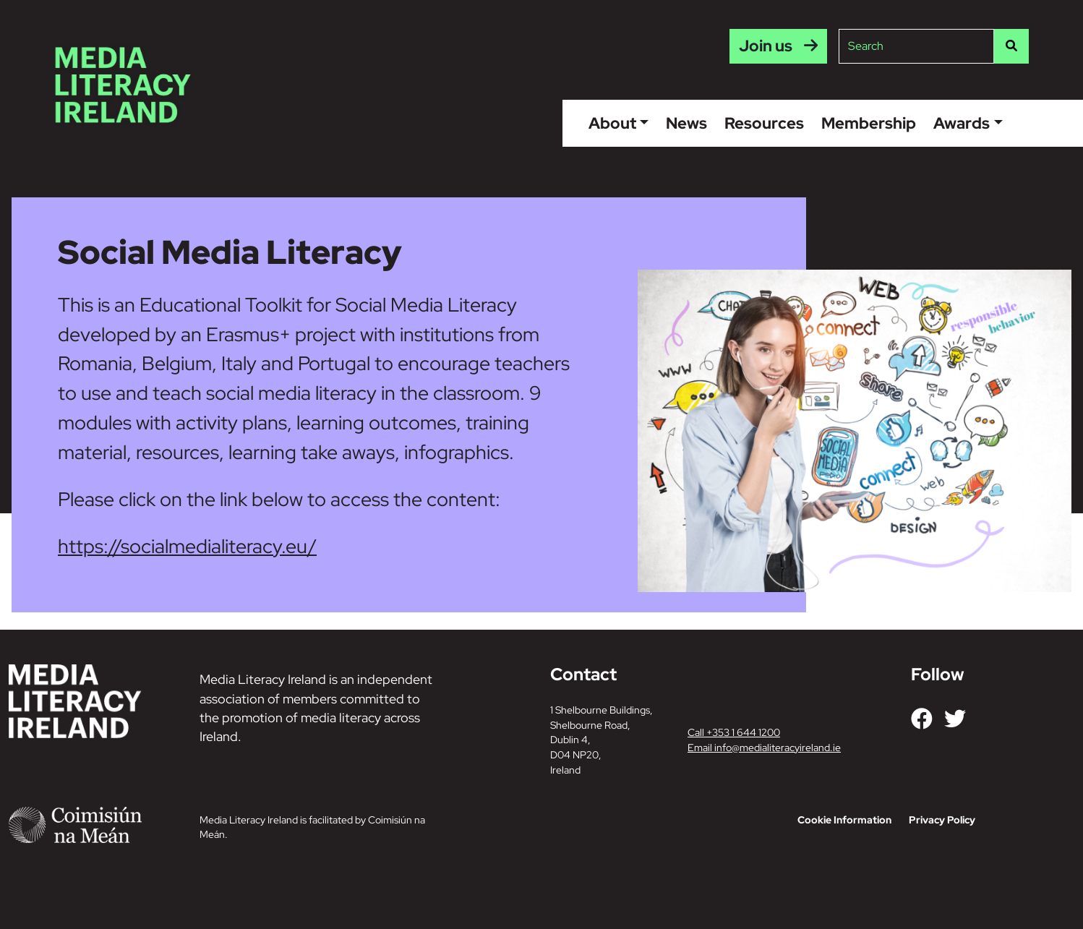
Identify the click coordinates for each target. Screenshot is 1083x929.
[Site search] (916, 46)
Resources (764, 123)
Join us (765, 45)
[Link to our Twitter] (955, 718)
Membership (868, 123)
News (686, 123)
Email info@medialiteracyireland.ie (764, 747)
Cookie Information (844, 819)
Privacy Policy (942, 819)
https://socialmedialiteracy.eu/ (187, 546)
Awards (961, 123)
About (612, 123)
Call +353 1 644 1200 (734, 732)
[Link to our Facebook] (922, 718)
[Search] (1011, 46)
